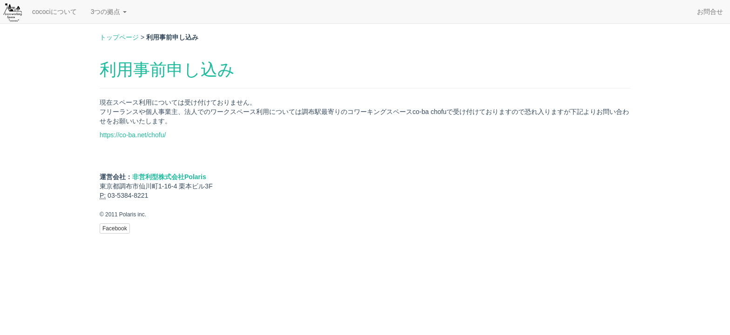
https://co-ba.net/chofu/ (133, 135)
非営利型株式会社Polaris (169, 177)
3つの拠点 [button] (109, 11)
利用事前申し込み (167, 69)
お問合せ (710, 11)
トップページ (119, 37)
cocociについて (54, 11)
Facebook (114, 228)
